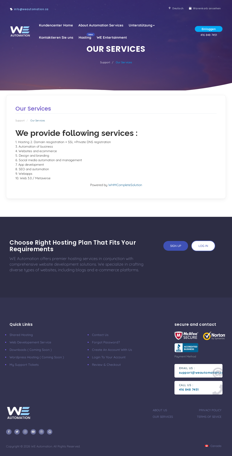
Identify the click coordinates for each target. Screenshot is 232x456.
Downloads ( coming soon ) (31, 350)
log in (203, 246)
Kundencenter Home (56, 25)
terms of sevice (209, 416)
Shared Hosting (21, 335)
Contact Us (100, 335)
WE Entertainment (112, 37)
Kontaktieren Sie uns (56, 37)
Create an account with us (112, 350)
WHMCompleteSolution (125, 185)
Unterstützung (142, 25)
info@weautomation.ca (31, 9)
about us (160, 410)
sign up (175, 246)
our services (163, 416)
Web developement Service (30, 342)
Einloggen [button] (209, 29)
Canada (213, 446)
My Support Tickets (24, 365)
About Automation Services (100, 25)
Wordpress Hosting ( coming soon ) (37, 357)
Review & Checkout (106, 365)
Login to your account (109, 357)
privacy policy (210, 410)
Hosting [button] (86, 36)
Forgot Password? (106, 342)
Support (105, 62)
